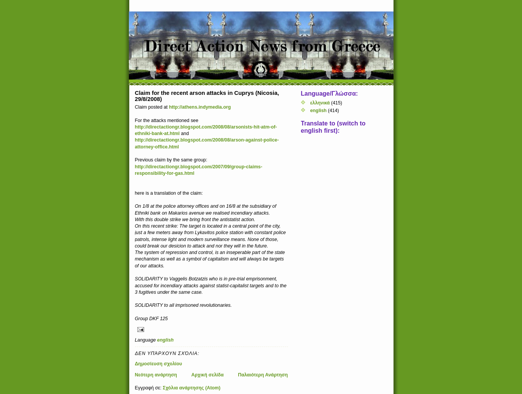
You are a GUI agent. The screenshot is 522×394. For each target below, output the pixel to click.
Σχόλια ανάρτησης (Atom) (192, 388)
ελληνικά (320, 103)
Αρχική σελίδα (207, 375)
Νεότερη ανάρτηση (156, 375)
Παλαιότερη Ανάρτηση (263, 375)
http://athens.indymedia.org (200, 107)
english (165, 340)
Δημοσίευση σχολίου (158, 363)
